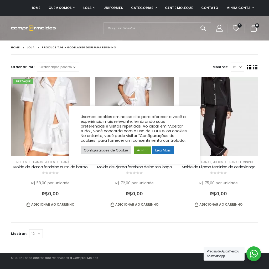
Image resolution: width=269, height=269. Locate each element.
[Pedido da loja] (58, 67)
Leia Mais (163, 150)
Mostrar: (220, 66)
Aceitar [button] (142, 150)
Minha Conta (238, 8)
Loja (87, 8)
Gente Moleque (179, 8)
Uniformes (113, 8)
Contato (209, 8)
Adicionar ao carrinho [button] (52, 204)
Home (35, 8)
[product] (50, 116)
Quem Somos (60, 8)
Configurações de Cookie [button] (106, 150)
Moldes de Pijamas (29, 162)
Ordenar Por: (22, 66)
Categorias (142, 8)
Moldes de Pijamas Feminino (64, 162)
